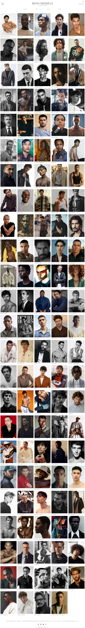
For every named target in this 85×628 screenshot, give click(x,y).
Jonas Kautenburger (73, 363)
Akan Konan (37, 37)
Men (37, 9)
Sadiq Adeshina (21, 539)
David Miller (54, 187)
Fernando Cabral (4, 288)
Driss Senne (3, 238)
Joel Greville (20, 363)
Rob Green (54, 514)
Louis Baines (20, 413)
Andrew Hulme (4, 87)
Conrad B (53, 162)
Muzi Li (36, 464)
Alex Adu (2, 62)
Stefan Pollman (55, 564)
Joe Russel (70, 338)
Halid (35, 313)
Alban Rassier (54, 37)
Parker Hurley (20, 514)
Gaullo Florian (55, 288)
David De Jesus (38, 187)
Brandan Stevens (38, 137)
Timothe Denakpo (38, 589)
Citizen (48, 9)
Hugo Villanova (72, 313)
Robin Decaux (71, 514)
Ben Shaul (2, 137)
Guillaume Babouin (22, 313)
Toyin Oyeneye (3, 614)
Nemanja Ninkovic (72, 464)
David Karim (20, 187)
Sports (59, 9)
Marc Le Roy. (20, 439)
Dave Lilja (2, 187)
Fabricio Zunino (38, 263)
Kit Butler (2, 413)
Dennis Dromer (4, 212)
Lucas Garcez (37, 413)
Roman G (2, 539)
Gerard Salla (3, 313)
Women (25, 9)
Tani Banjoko (3, 589)
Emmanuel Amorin (4, 263)
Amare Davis (54, 62)
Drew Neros (71, 212)
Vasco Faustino (21, 614)
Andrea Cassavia (72, 62)
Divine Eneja (37, 212)
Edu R (35, 238)
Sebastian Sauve (55, 539)
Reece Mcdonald (38, 514)
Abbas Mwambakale (5, 37)
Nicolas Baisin (4, 489)
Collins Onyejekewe (39, 162)
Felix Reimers (71, 263)
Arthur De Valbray (5, 112)
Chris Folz (71, 137)
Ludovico (70, 413)
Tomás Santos (54, 589)
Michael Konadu (4, 464)
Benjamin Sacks (21, 137)
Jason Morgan (20, 338)
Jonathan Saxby (4, 388)
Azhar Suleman (38, 112)
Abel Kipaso (20, 37)
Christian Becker (4, 162)
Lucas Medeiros (55, 413)
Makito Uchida (4, 439)
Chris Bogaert (55, 137)
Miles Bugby (20, 464)
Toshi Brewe (71, 589)
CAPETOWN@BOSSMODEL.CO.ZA (70, 621)
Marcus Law (37, 439)
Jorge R (36, 388)
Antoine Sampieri (38, 87)
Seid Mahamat (71, 539)
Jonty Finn (20, 388)
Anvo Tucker (54, 87)
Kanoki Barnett (72, 388)
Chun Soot (20, 162)
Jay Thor (36, 338)
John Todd (53, 363)
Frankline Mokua (21, 288)
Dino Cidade (20, 212)
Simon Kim (36, 564)
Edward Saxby (71, 238)
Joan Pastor (54, 338)
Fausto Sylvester (55, 263)
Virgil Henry (37, 614)
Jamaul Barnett (4, 338)
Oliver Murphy (71, 489)
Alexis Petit (20, 62)
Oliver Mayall (54, 489)
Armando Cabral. (72, 87)
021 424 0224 (56, 621)
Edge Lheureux (21, 238)
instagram (81, 3)
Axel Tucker (20, 112)
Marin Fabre (54, 439)
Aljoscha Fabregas (39, 62)
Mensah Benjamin (72, 439)
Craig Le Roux (71, 162)
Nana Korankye (55, 464)
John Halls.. (37, 363)
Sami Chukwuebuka (39, 539)
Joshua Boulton (55, 388)
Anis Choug (20, 87)
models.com (81, 4)
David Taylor (71, 187)
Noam (18, 489)
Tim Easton (20, 589)
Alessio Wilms (71, 37)
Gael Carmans (37, 288)
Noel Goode (37, 489)
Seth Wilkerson (4, 564)
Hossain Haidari (55, 313)
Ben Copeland (71, 112)
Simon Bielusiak (21, 564)
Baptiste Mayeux (55, 112)
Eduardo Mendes (55, 238)
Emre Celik (20, 263)
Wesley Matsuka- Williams (57, 614)
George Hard (71, 288)
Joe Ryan (2, 363)
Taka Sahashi (71, 564)
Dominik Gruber (55, 212)
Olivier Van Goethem (5, 514)
